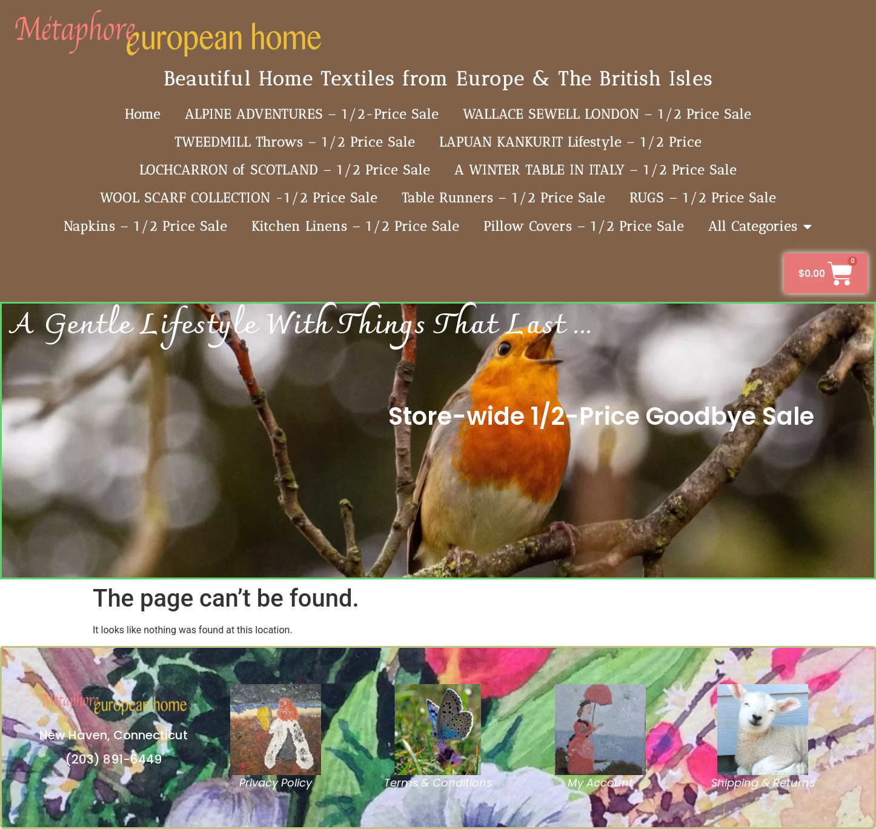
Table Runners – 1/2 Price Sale (503, 198)
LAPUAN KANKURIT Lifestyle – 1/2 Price (570, 142)
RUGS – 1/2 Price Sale (702, 198)
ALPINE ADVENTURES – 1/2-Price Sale (312, 114)
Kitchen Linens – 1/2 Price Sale (355, 226)
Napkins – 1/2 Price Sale (145, 226)
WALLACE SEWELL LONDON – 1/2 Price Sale (607, 114)
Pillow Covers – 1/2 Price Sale (583, 226)
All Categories (760, 226)
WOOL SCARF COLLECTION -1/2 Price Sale (238, 198)
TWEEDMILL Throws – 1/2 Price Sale (294, 142)
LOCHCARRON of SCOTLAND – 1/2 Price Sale (284, 170)
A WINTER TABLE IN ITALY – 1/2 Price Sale (595, 170)
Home (143, 114)
